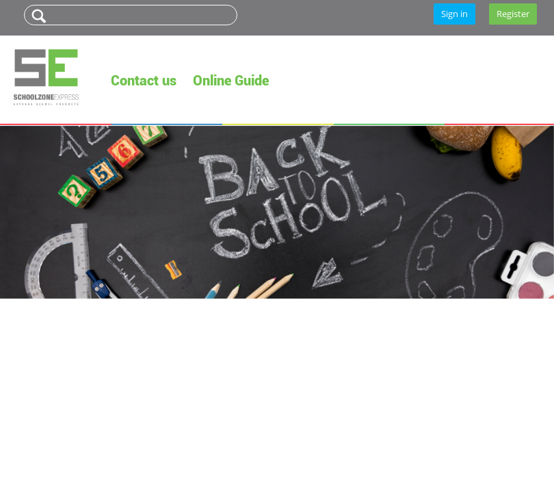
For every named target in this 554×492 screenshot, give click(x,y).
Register (513, 14)
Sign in (454, 14)
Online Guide (231, 80)
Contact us (143, 80)
